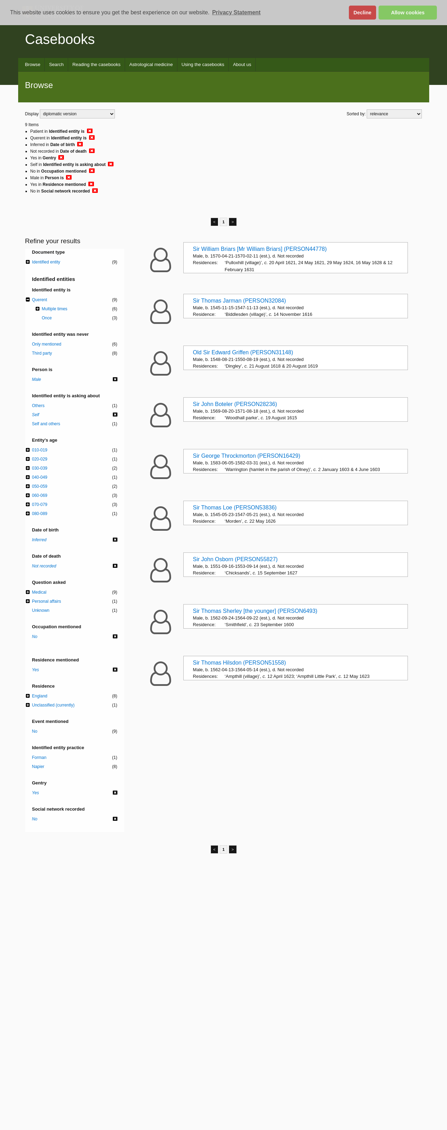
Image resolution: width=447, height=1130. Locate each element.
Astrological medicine (151, 64)
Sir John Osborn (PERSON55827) (235, 559)
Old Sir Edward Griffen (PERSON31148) (243, 352)
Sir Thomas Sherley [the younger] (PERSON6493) (255, 611)
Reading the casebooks (96, 64)
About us (242, 64)
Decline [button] (362, 12)
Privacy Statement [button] (236, 12)
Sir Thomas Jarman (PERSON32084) (239, 301)
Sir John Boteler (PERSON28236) (235, 404)
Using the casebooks (203, 64)
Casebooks (60, 39)
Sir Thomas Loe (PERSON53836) (235, 507)
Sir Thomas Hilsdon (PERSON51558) (239, 663)
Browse (33, 64)
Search (56, 64)
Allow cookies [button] (408, 12)
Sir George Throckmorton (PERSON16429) (246, 456)
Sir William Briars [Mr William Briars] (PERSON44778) (260, 249)
